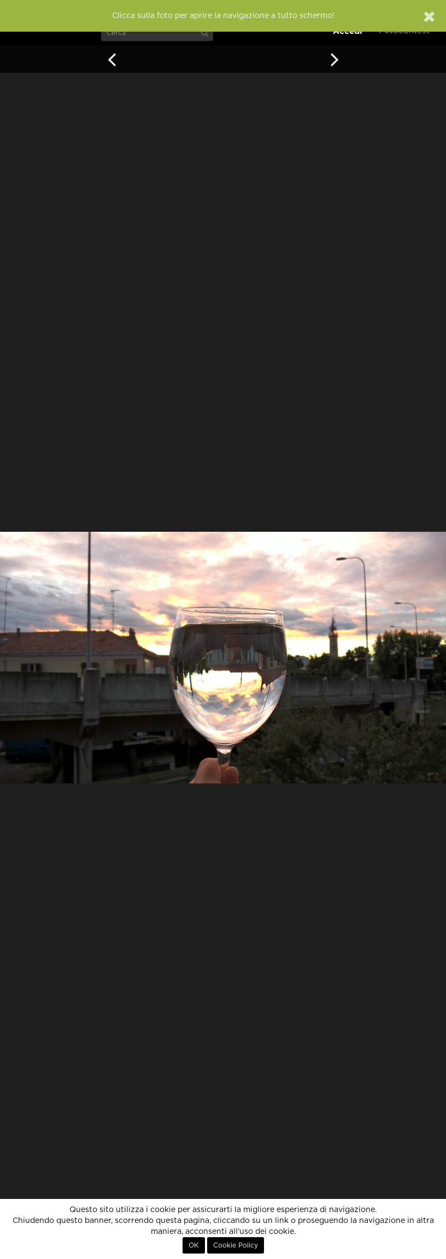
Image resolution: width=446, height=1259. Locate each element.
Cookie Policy (235, 1245)
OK (194, 1245)
